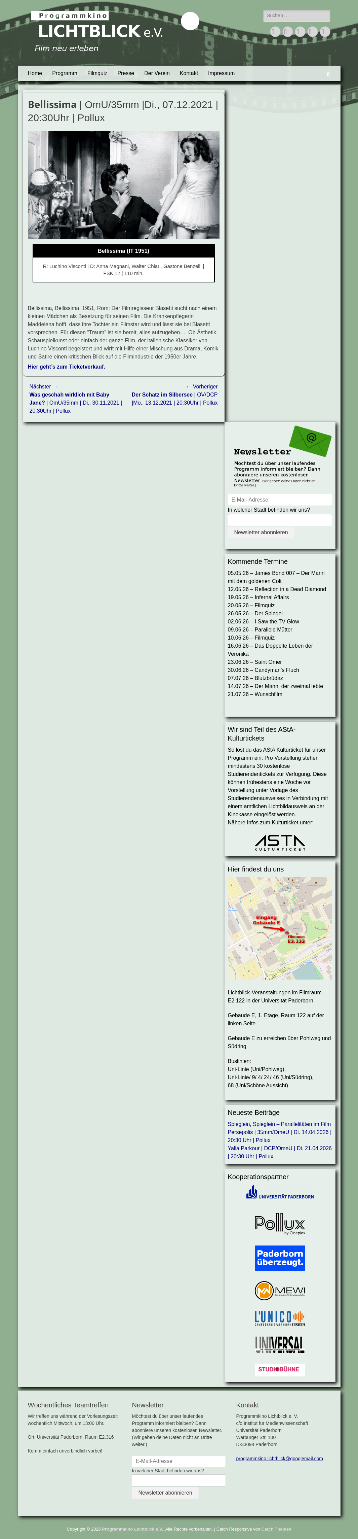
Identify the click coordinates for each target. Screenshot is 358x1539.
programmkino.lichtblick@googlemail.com (279, 1458)
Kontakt (189, 73)
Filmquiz (97, 73)
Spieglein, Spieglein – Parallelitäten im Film (279, 1124)
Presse (125, 73)
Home (35, 73)
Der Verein (157, 73)
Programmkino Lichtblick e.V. (132, 1529)
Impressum (221, 73)
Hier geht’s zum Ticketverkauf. (66, 367)
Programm (64, 73)
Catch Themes (276, 1529)
